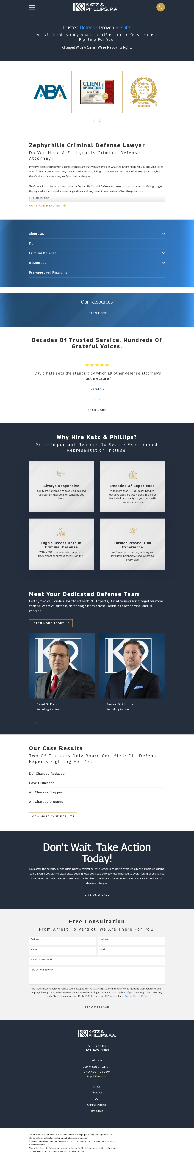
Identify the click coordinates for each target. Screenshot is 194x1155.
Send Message (97, 1007)
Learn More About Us (51, 623)
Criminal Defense (97, 1105)
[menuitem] (95, 234)
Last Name (105, 939)
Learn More (97, 313)
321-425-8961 (97, 1050)
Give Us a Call (97, 895)
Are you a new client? (41, 960)
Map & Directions (97, 1077)
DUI (97, 1099)
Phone (34, 950)
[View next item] (99, 120)
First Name (36, 939)
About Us (97, 1093)
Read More (97, 410)
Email (102, 950)
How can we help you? (42, 970)
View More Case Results (53, 816)
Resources (97, 1111)
